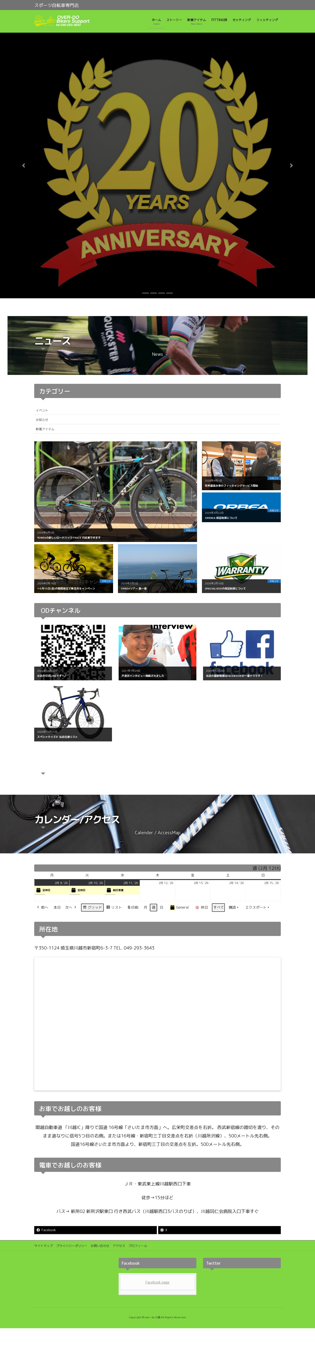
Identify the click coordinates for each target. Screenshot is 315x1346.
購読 (234, 907)
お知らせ (42, 420)
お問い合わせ (100, 1246)
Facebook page (157, 1282)
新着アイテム (45, 429)
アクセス (119, 1246)
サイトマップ (43, 1246)
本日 (57, 907)
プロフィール (137, 1246)
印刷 (132, 908)
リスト (114, 908)
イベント (42, 410)
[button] (23, 165)
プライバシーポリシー (71, 1246)
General (179, 907)
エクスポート (257, 907)
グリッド (92, 908)
